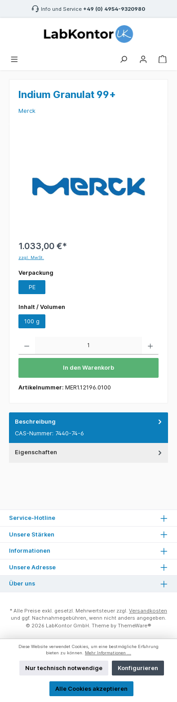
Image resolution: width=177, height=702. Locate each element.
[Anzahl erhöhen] (150, 346)
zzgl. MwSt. (31, 257)
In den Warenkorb (88, 367)
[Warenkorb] (163, 58)
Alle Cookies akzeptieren (91, 688)
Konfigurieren (138, 668)
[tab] (88, 427)
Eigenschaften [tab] (89, 452)
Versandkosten (148, 611)
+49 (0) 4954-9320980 (114, 9)
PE (32, 287)
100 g (32, 321)
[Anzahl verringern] (26, 346)
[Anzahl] (88, 346)
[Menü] (14, 58)
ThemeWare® (134, 625)
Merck (26, 110)
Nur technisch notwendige (63, 668)
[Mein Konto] (143, 58)
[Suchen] (123, 58)
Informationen (29, 550)
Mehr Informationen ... (108, 652)
